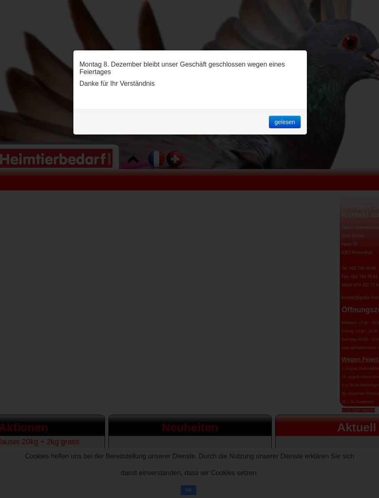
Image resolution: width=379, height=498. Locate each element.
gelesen (284, 122)
